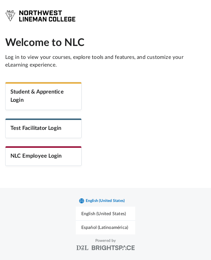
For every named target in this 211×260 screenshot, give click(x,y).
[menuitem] (105, 214)
